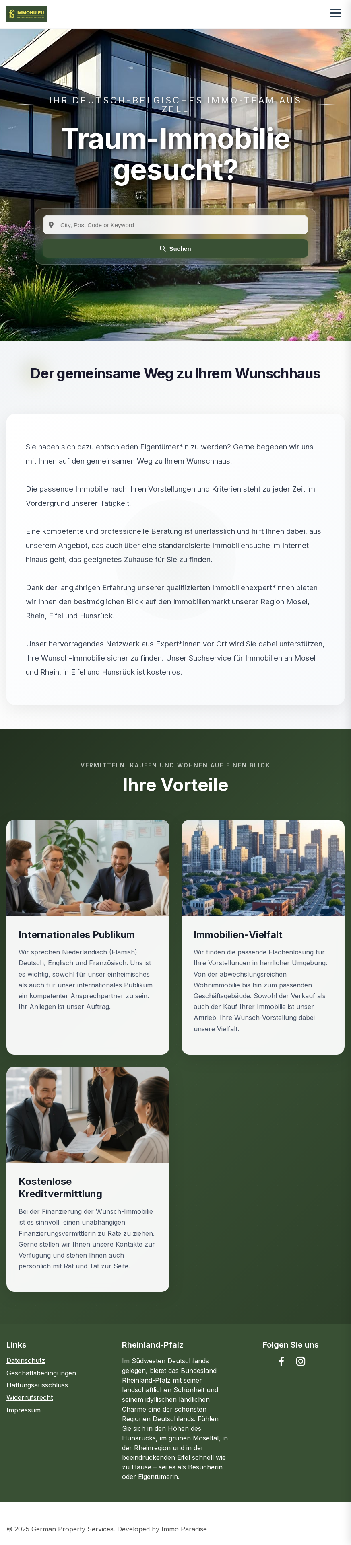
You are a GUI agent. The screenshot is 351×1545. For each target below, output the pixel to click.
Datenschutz (25, 1360)
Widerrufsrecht (29, 1397)
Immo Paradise (184, 1529)
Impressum (23, 1410)
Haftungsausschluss (37, 1385)
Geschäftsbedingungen (41, 1373)
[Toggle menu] (336, 14)
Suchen (175, 248)
